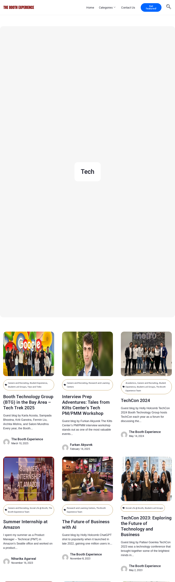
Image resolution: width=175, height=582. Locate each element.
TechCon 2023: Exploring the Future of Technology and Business (146, 535)
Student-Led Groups (32, 386)
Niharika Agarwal (23, 564)
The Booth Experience (27, 448)
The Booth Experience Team (150, 390)
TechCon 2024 (139, 400)
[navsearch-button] (168, 7)
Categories (107, 7)
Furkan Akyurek (81, 450)
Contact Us (128, 7)
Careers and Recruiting (20, 382)
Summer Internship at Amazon (27, 530)
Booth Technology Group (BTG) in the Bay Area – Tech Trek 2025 (26, 408)
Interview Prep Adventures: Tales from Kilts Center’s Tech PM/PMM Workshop (85, 407)
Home (90, 7)
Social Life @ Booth (137, 513)
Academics (132, 382)
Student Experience (136, 386)
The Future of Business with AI (82, 530)
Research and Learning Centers (84, 513)
